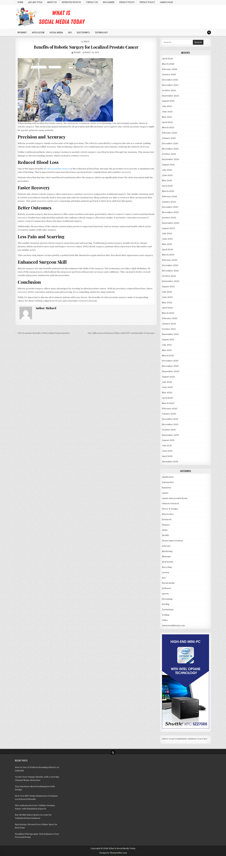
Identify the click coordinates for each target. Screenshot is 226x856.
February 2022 (169, 318)
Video (165, 620)
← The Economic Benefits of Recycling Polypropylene (42, 333)
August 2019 (168, 440)
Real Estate (167, 562)
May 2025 (167, 117)
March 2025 (168, 127)
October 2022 (169, 276)
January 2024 (169, 202)
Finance (166, 525)
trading (165, 615)
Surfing (165, 604)
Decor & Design (170, 509)
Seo (70, 32)
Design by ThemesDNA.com (113, 853)
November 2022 (170, 270)
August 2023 (168, 228)
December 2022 (170, 265)
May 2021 (167, 350)
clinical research (170, 503)
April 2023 (167, 249)
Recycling (167, 567)
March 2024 (168, 191)
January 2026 (169, 74)
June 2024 (167, 175)
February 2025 (169, 133)
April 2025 (167, 122)
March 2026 (168, 64)
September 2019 (170, 435)
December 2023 (170, 207)
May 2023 (167, 244)
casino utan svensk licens (174, 498)
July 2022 (167, 292)
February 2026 (169, 69)
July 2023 (167, 233)
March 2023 (168, 254)
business (166, 487)
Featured (166, 519)
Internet (22, 32)
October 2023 (169, 217)
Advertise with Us (71, 2)
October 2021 (169, 329)
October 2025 (169, 90)
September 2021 (170, 334)
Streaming (167, 599)
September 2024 (170, 159)
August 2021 (168, 339)
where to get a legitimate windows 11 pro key (184, 739)
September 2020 (170, 371)
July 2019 (167, 445)
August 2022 (168, 286)
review (165, 572)
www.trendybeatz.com (173, 625)
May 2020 (167, 392)
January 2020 (169, 414)
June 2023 (167, 239)
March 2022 (168, 313)
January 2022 (169, 324)
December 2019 (170, 419)
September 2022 (170, 281)
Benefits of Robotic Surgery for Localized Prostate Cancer (86, 47)
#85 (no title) (35, 2)
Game (165, 530)
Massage (166, 556)
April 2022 (167, 308)
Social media (56, 32)
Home (20, 2)
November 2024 (170, 149)
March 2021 (168, 355)
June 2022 (167, 297)
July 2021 (167, 345)
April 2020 (167, 398)
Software (166, 588)
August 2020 (168, 377)
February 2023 (169, 260)
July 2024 (167, 170)
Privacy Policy (127, 2)
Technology (101, 32)
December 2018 (170, 461)
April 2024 (167, 186)
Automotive (168, 482)
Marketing (167, 551)
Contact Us (92, 2)
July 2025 (167, 106)
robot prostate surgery (58, 169)
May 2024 (167, 180)
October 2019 (169, 430)
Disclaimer (108, 2)
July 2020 (167, 382)
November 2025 (170, 85)
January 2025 (169, 138)
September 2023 (170, 223)
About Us (52, 2)
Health (86, 41)
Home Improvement (172, 540)
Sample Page (166, 2)
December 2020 (170, 361)
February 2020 (169, 408)
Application (38, 32)
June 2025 (167, 111)
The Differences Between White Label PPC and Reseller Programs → (122, 333)
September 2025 (170, 96)
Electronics (83, 32)
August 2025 (168, 101)
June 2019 (167, 451)
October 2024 (169, 154)
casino (165, 493)
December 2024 (170, 143)
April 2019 (167, 456)
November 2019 (170, 424)
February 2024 (169, 196)
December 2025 (170, 80)
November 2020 (170, 366)
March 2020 (168, 403)
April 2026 (167, 58)
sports (165, 593)
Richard (77, 52)
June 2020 (167, 387)
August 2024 (168, 164)
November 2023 (170, 212)
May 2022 (167, 302)
